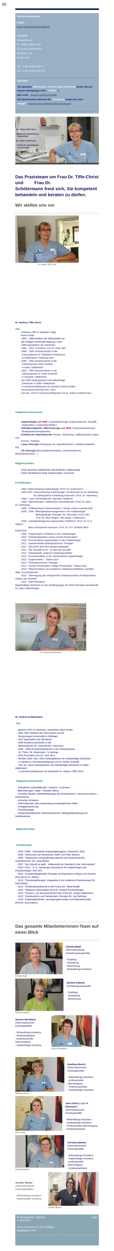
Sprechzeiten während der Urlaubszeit (49, 103)
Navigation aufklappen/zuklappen (57, 4)
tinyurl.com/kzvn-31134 (43, 95)
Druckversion (26, 1217)
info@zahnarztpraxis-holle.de (33, 26)
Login (94, 1217)
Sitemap (40, 1217)
